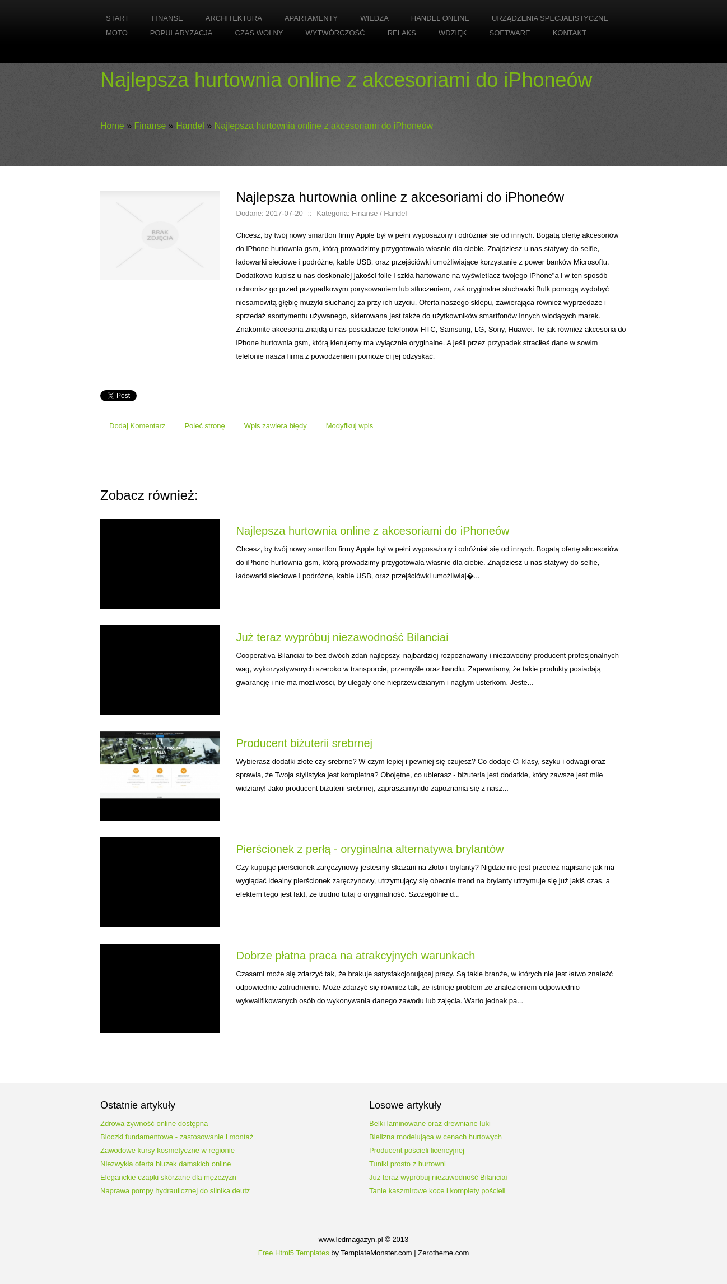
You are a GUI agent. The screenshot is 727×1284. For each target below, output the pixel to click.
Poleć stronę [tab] (204, 425)
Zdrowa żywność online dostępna (154, 1123)
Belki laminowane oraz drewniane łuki (430, 1123)
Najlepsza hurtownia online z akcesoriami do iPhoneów (324, 126)
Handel (190, 126)
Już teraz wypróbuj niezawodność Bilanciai (342, 637)
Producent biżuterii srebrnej (304, 743)
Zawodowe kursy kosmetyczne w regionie (167, 1150)
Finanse (150, 126)
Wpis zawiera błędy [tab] (275, 425)
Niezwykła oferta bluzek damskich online (165, 1164)
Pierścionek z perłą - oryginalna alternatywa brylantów (370, 849)
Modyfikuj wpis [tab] (350, 425)
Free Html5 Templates (293, 1253)
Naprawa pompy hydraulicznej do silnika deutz (175, 1190)
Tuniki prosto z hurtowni (407, 1164)
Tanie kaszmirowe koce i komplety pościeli (437, 1190)
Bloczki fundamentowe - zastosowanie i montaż (176, 1137)
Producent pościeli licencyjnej (416, 1150)
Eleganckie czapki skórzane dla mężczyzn (168, 1177)
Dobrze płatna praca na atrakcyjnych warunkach (356, 955)
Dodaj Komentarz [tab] (137, 425)
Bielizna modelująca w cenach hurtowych (435, 1137)
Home (112, 126)
